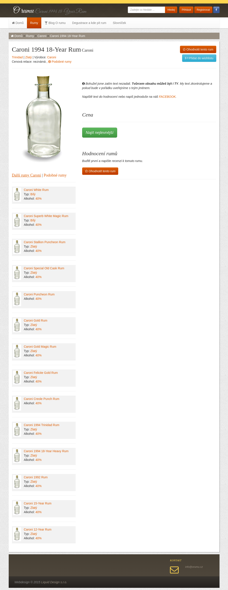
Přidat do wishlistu (199, 58)
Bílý (32, 194)
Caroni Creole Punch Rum (41, 399)
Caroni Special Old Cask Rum (44, 268)
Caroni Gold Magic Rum (40, 346)
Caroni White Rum (36, 190)
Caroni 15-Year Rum (38, 503)
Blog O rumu (55, 23)
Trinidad (17, 57)
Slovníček (119, 23)
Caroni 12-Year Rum (38, 529)
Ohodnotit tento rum (198, 49)
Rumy (34, 23)
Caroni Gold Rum (35, 320)
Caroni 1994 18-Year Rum (67, 36)
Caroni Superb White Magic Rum (46, 216)
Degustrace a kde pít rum (89, 23)
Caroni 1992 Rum (36, 477)
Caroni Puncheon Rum (39, 294)
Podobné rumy (60, 61)
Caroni (41, 36)
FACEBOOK (167, 96)
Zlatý (28, 57)
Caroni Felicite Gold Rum (41, 372)
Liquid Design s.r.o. (54, 582)
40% (38, 198)
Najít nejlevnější (99, 132)
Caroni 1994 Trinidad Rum (41, 425)
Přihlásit (186, 9)
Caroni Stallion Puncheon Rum (44, 242)
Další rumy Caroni (26, 175)
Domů (18, 23)
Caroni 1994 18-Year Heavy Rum (46, 451)
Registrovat (203, 9)
